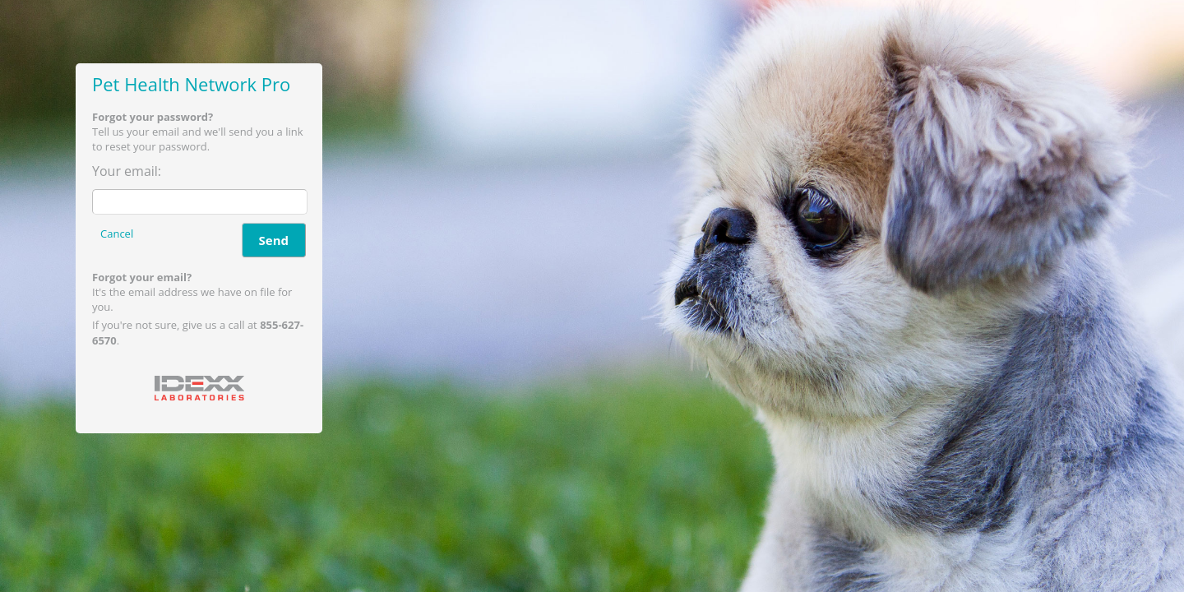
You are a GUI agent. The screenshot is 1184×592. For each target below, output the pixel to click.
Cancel (116, 233)
